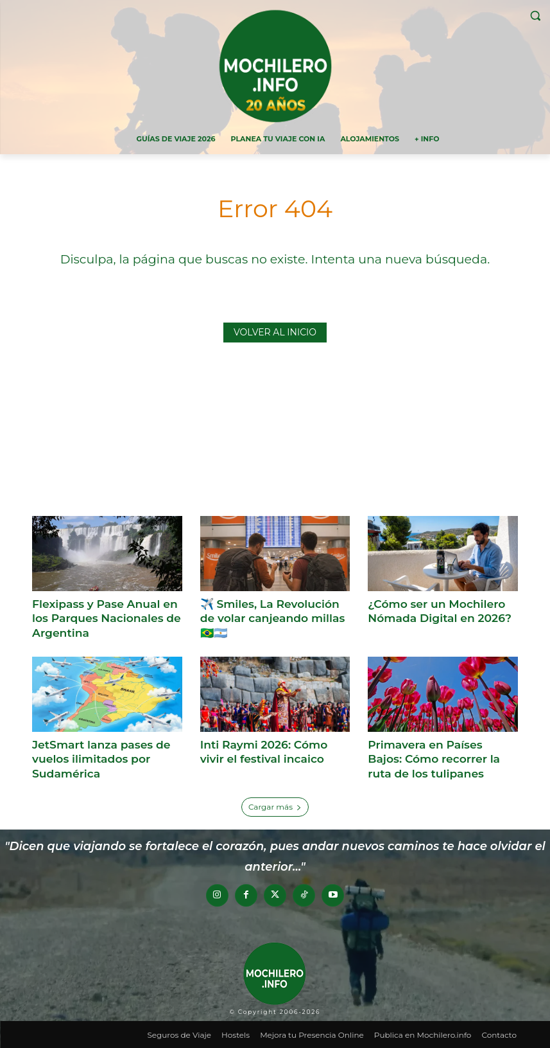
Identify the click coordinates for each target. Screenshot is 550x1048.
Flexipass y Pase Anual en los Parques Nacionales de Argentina (105, 618)
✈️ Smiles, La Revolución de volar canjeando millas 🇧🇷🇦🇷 (271, 618)
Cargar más (275, 805)
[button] (535, 16)
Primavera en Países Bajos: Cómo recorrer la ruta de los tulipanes (442, 758)
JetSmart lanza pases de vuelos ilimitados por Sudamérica (100, 758)
